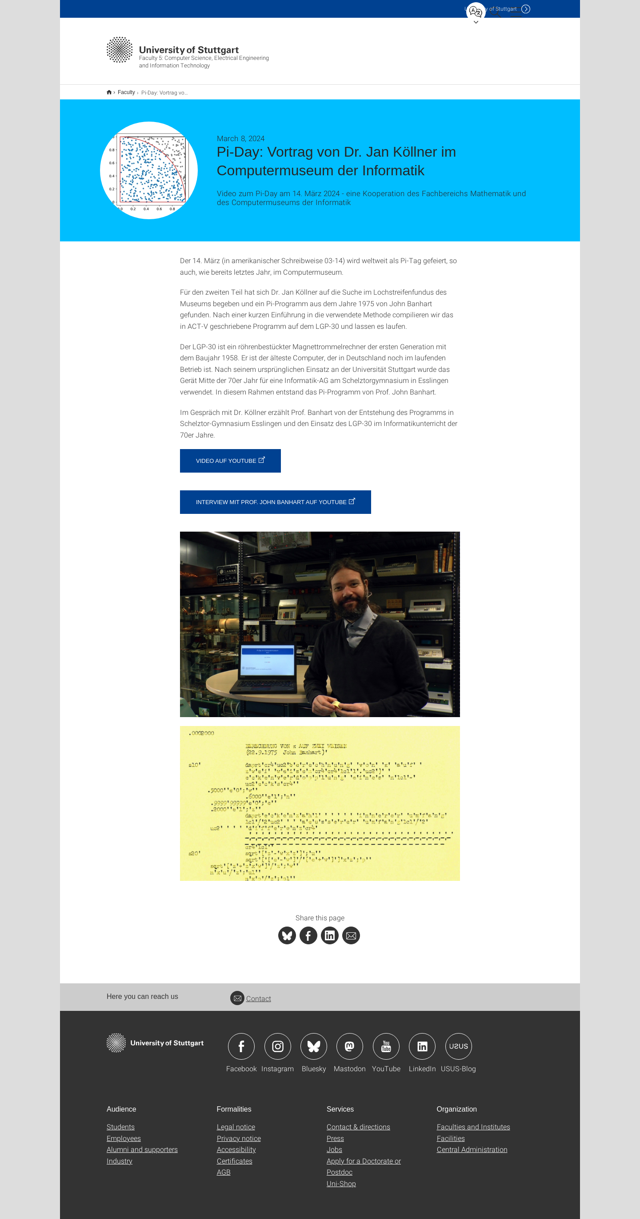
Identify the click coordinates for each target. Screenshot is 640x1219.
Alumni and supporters (142, 1143)
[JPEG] (320, 618)
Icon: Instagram (277, 1040)
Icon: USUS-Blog (458, 1040)
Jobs (334, 1143)
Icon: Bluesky (313, 1040)
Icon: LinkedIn (422, 1040)
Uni (490, 8)
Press (335, 1132)
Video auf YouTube (226, 455)
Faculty (121, 89)
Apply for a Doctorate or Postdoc (364, 1160)
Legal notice (236, 1120)
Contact (250, 992)
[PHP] (308, 930)
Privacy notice (239, 1132)
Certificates (234, 1155)
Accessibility (236, 1143)
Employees (124, 1132)
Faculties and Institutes (473, 1120)
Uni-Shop (341, 1177)
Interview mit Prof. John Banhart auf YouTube (271, 496)
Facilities (451, 1132)
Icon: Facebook (241, 1040)
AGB (224, 1166)
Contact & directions (358, 1120)
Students (121, 1120)
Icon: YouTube (386, 1040)
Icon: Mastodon (349, 1040)
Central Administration (472, 1143)
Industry (119, 1155)
